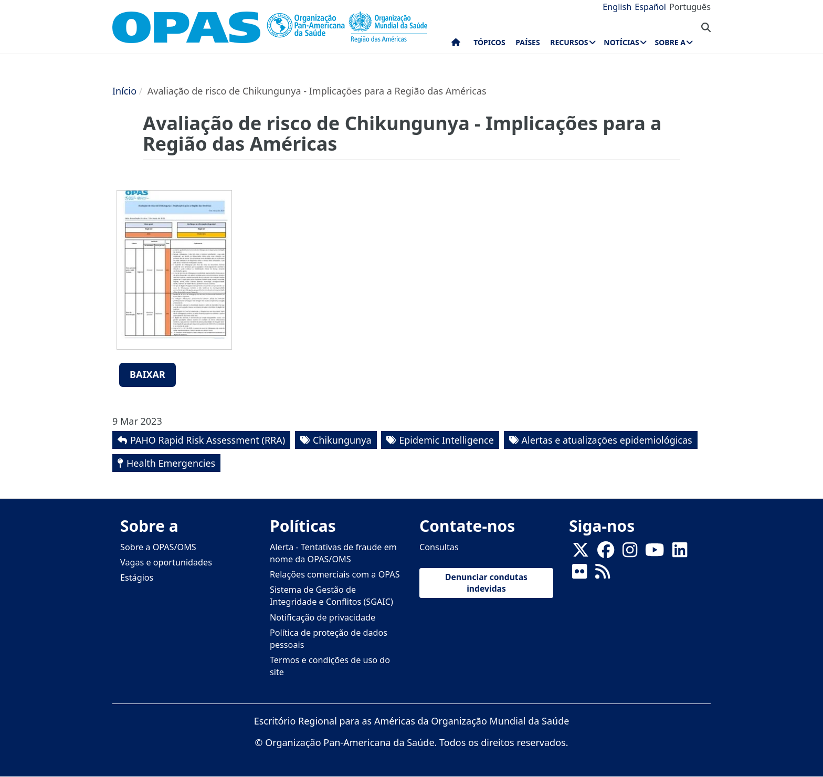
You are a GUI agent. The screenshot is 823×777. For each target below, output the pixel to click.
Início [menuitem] (455, 44)
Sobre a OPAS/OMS (158, 547)
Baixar (147, 374)
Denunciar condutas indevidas (486, 582)
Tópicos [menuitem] (489, 42)
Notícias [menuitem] (621, 42)
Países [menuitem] (527, 42)
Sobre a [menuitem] (670, 42)
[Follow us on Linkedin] (679, 553)
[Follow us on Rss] (602, 574)
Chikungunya (342, 440)
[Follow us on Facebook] (605, 553)
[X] (580, 553)
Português (690, 7)
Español (650, 7)
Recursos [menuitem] (569, 42)
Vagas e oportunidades (166, 562)
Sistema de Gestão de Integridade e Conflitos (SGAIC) (331, 595)
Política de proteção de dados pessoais (328, 638)
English (617, 7)
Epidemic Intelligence (446, 440)
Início (124, 91)
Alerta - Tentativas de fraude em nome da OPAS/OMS (333, 553)
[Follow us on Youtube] (654, 553)
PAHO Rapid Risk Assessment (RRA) (207, 440)
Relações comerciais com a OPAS (335, 574)
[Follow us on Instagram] (629, 553)
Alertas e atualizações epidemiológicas (607, 440)
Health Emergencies (170, 463)
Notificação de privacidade (322, 617)
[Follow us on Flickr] (579, 574)
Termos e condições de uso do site (330, 666)
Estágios (136, 577)
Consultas (439, 547)
